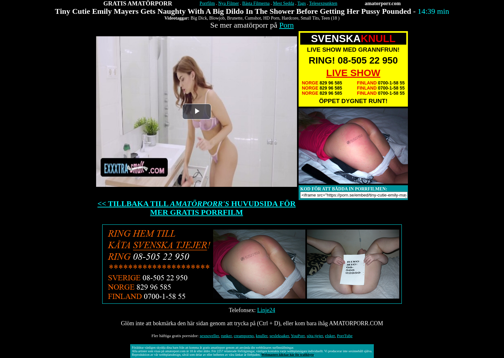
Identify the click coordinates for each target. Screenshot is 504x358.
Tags (301, 3)
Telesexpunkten (323, 3)
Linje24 (266, 310)
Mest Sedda (283, 3)
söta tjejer (315, 335)
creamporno (244, 335)
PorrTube (345, 335)
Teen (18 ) (330, 18)
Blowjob (217, 18)
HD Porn (271, 18)
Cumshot (253, 18)
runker (226, 335)
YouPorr (298, 335)
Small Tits (310, 18)
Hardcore (290, 18)
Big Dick (199, 18)
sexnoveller (209, 335)
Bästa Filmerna (256, 3)
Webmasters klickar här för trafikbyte (287, 354)
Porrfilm (207, 3)
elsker (330, 335)
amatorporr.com (383, 3)
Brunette (234, 18)
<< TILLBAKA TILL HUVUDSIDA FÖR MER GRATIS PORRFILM (196, 207)
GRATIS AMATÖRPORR (138, 3)
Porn (286, 25)
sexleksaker (279, 335)
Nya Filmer (228, 3)
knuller (261, 335)
